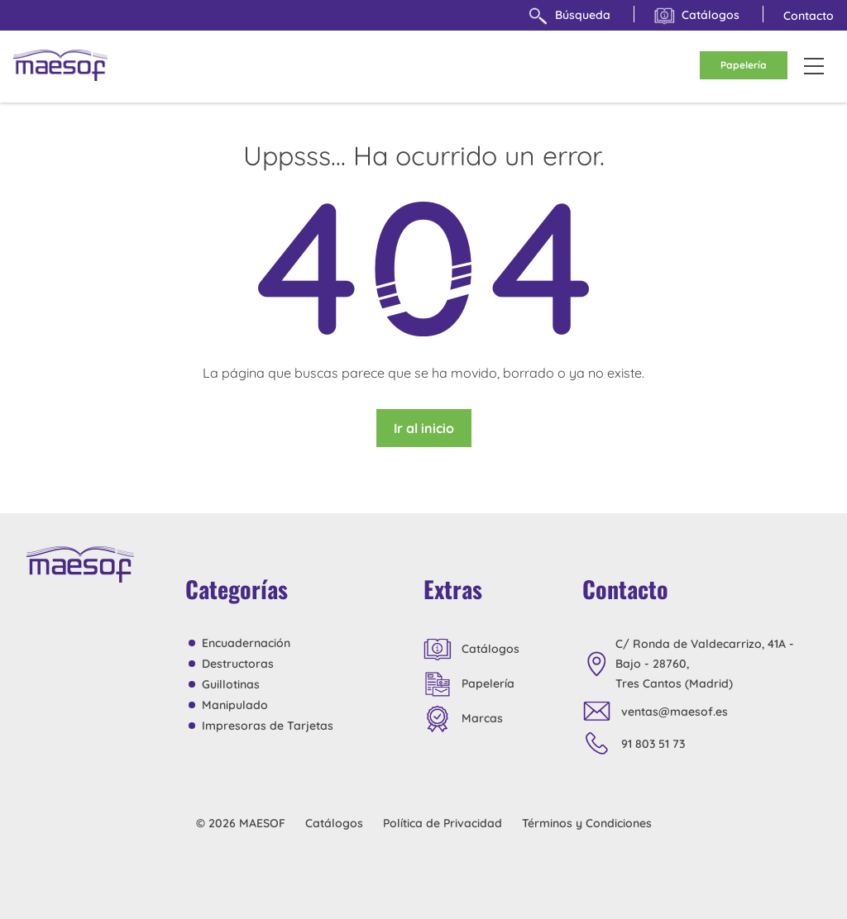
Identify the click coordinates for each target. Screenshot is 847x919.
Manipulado (235, 705)
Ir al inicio (424, 428)
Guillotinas (231, 684)
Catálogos (696, 16)
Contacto (808, 15)
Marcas (463, 719)
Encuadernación (246, 643)
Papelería (743, 65)
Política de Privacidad (442, 823)
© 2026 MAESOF (240, 823)
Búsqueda (569, 16)
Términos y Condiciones (587, 823)
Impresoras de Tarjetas (267, 725)
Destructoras (238, 663)
